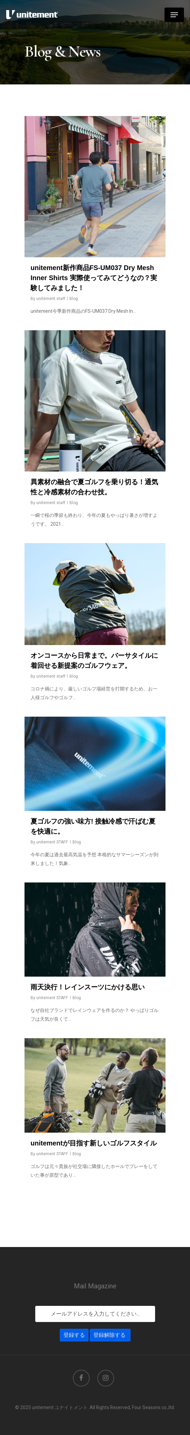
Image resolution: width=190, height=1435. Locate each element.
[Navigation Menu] (174, 14)
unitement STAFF (52, 842)
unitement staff (50, 299)
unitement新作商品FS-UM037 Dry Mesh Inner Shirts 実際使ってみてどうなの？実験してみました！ (94, 278)
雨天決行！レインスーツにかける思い (88, 987)
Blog (73, 299)
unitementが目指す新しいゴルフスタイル (94, 1143)
